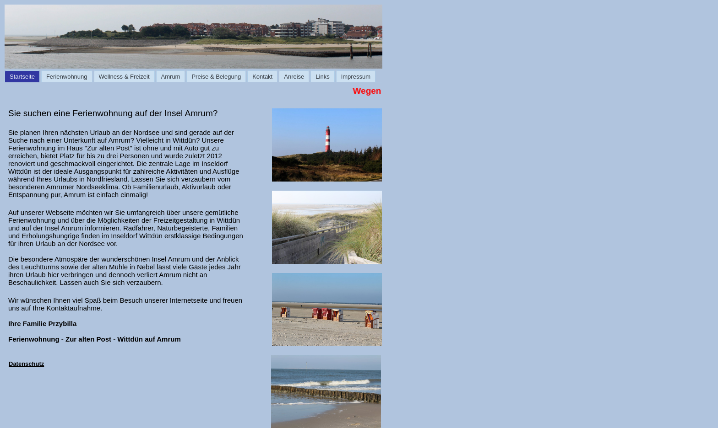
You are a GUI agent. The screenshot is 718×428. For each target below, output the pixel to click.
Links (322, 76)
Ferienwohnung (66, 76)
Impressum (355, 76)
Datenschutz (26, 363)
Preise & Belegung (216, 76)
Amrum (170, 76)
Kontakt (262, 76)
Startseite (22, 76)
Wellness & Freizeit (124, 76)
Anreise (294, 76)
